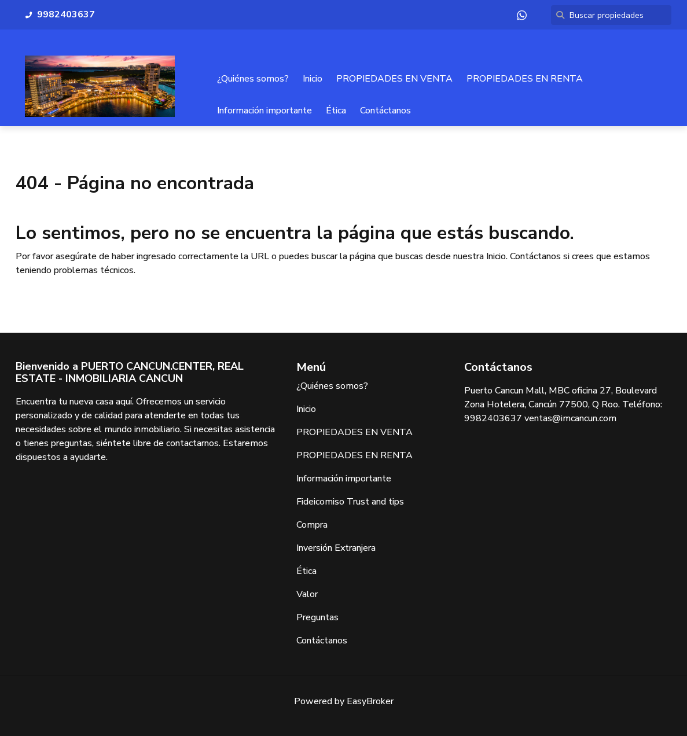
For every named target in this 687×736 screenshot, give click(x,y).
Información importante (264, 110)
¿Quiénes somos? (253, 78)
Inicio (312, 78)
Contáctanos (385, 110)
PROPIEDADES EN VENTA (394, 78)
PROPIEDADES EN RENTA (524, 78)
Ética (336, 110)
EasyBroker (370, 701)
